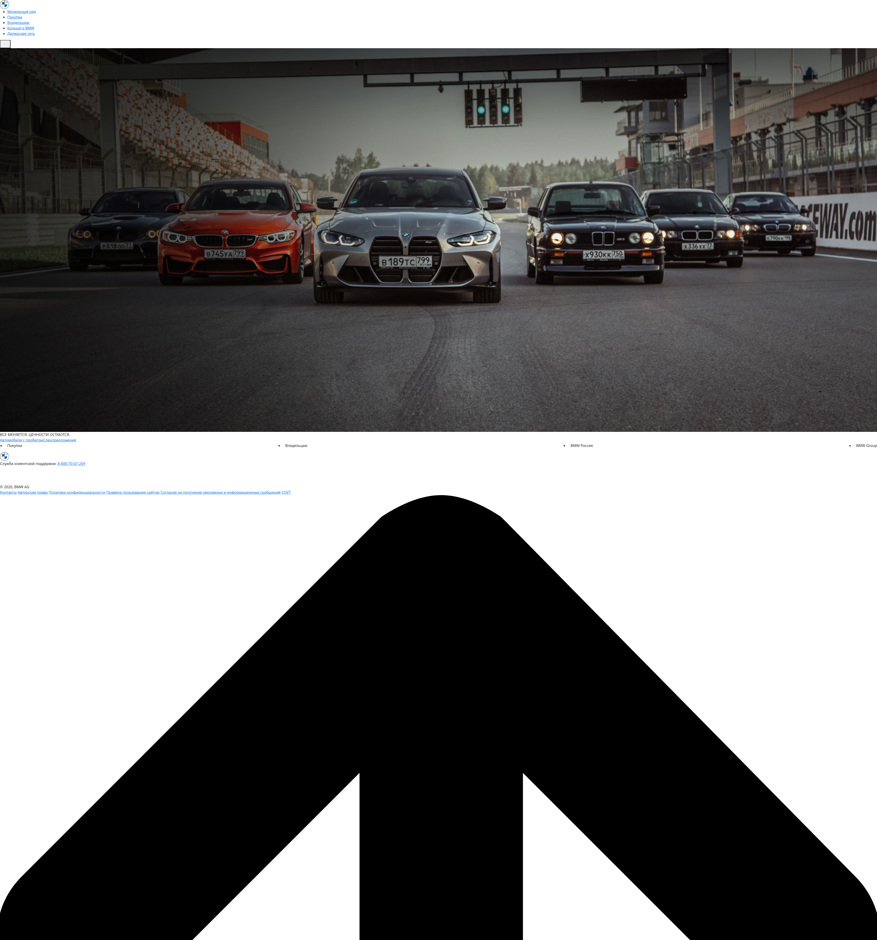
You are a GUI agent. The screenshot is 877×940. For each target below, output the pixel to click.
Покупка (14, 17)
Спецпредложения (59, 440)
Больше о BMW (20, 28)
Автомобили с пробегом (21, 440)
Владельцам (18, 22)
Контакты (8, 492)
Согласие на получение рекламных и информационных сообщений (221, 492)
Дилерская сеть (21, 33)
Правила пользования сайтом (132, 492)
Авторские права (33, 492)
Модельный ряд (21, 11)
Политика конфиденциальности (77, 492)
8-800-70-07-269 (71, 463)
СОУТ (286, 492)
